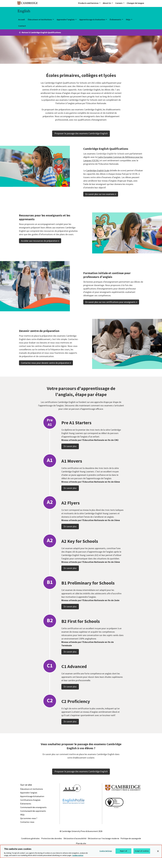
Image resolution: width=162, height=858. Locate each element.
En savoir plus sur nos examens (100, 194)
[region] (81, 851)
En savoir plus (70, 459)
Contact (22, 26)
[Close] (158, 851)
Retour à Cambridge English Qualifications (41, 32)
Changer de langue (135, 3)
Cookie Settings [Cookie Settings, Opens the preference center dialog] (105, 851)
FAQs (128, 19)
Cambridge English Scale (97, 170)
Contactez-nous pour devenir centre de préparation (45, 362)
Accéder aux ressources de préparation (39, 240)
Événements (115, 19)
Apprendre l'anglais (66, 19)
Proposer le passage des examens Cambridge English (81, 133)
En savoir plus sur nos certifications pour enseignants (110, 302)
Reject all (123, 851)
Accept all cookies (142, 851)
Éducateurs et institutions (40, 19)
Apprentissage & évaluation (92, 19)
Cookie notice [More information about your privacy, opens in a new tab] (77, 855)
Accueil (21, 19)
